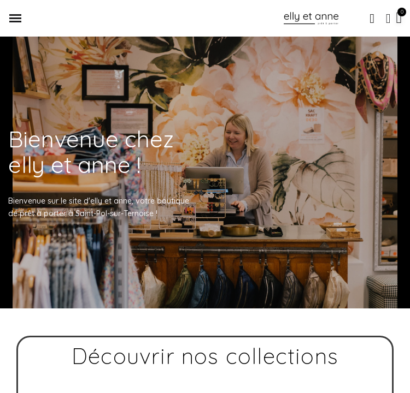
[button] (372, 18)
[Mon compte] (388, 18)
